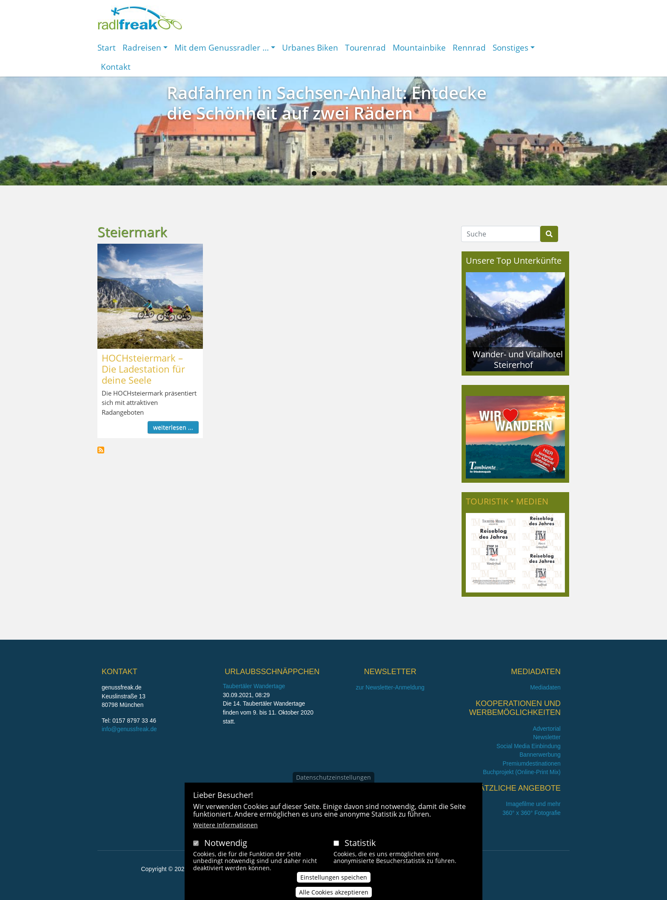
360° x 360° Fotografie (531, 813)
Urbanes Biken (310, 47)
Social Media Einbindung (528, 746)
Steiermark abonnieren (100, 450)
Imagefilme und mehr (533, 804)
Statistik (360, 848)
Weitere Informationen (225, 830)
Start (106, 47)
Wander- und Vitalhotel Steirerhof (518, 359)
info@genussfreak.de (129, 729)
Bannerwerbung (540, 755)
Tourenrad (365, 47)
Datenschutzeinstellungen (333, 783)
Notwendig (225, 848)
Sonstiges (510, 47)
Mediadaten (545, 687)
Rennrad (469, 47)
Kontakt (116, 66)
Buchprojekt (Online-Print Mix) (522, 772)
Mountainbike (419, 47)
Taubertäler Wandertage (254, 686)
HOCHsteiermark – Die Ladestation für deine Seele (143, 368)
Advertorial (547, 729)
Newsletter (547, 737)
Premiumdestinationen (532, 763)
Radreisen (142, 47)
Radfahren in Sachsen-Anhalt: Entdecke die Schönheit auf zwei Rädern (327, 103)
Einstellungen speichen (333, 883)
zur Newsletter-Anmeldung (390, 687)
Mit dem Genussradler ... (221, 47)
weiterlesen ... (173, 427)
